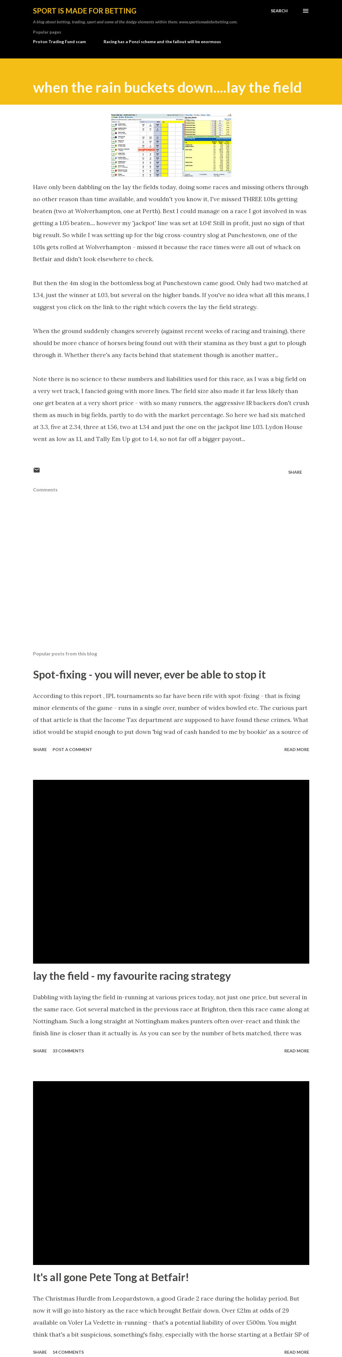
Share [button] (295, 472)
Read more (296, 749)
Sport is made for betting (84, 10)
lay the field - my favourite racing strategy (132, 975)
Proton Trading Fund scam (59, 41)
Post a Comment (72, 749)
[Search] (279, 10)
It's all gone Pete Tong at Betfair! (111, 1277)
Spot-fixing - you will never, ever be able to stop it (149, 674)
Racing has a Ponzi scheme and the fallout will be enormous (162, 41)
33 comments (68, 1050)
